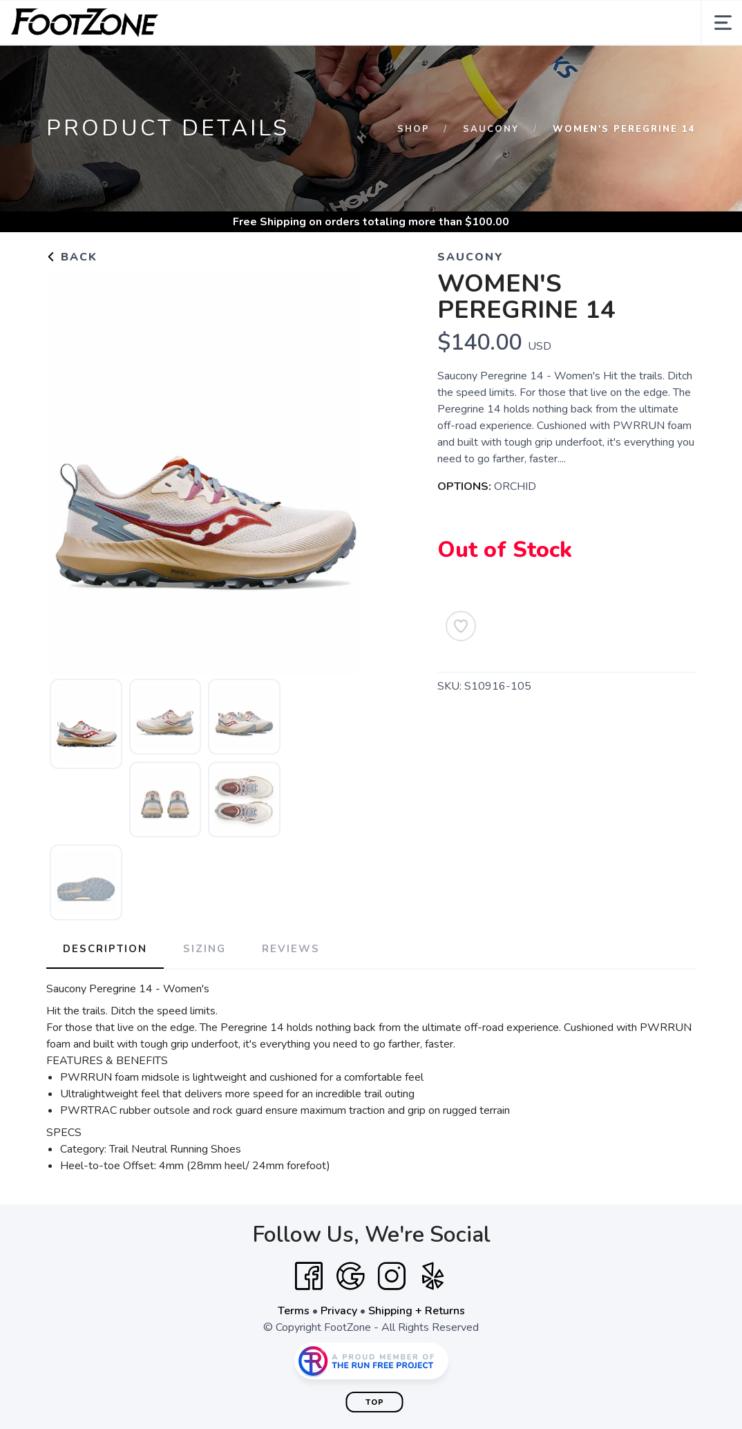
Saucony (491, 129)
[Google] (350, 1276)
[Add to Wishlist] (461, 626)
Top (374, 1402)
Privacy (339, 1310)
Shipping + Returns (416, 1310)
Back (71, 257)
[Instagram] (391, 1276)
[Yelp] (433, 1276)
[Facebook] (309, 1276)
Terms (294, 1310)
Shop (413, 129)
